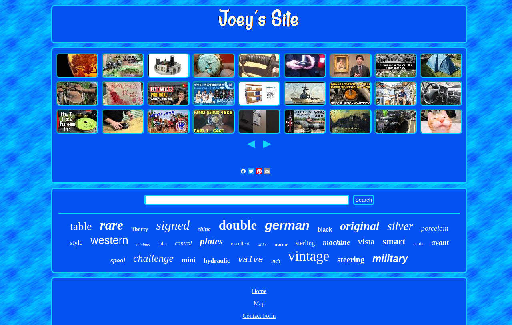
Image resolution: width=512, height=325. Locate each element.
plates (211, 241)
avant (440, 242)
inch (275, 261)
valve (250, 259)
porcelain (434, 228)
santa (419, 243)
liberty (139, 229)
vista (366, 241)
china (204, 229)
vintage (308, 256)
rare (111, 225)
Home (259, 291)
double (238, 225)
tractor (281, 244)
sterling (305, 243)
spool (117, 260)
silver (400, 226)
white (262, 244)
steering (350, 259)
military (390, 258)
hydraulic (217, 260)
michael (143, 244)
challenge (153, 258)
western (109, 240)
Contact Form (259, 316)
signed (173, 225)
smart (393, 241)
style (76, 242)
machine (336, 242)
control (183, 243)
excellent (240, 243)
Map (259, 303)
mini (189, 260)
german (287, 225)
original (359, 225)
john (162, 243)
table (81, 226)
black (325, 229)
